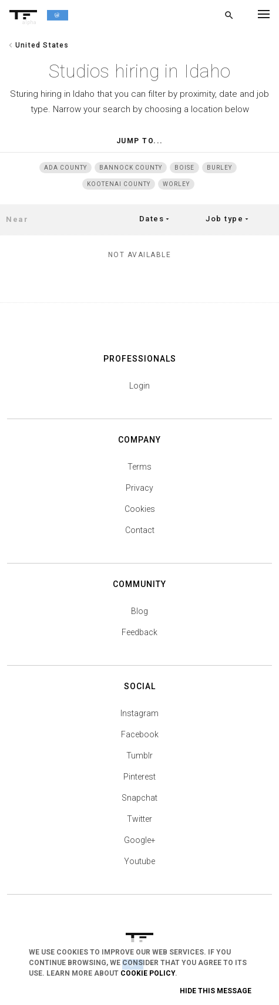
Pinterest (139, 776)
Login (139, 385)
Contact (139, 530)
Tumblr (139, 755)
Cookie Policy (147, 973)
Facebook (140, 734)
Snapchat (139, 797)
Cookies (140, 509)
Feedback (139, 632)
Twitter (139, 819)
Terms (139, 466)
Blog (139, 611)
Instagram (139, 713)
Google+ (140, 840)
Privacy (139, 488)
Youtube (139, 861)
